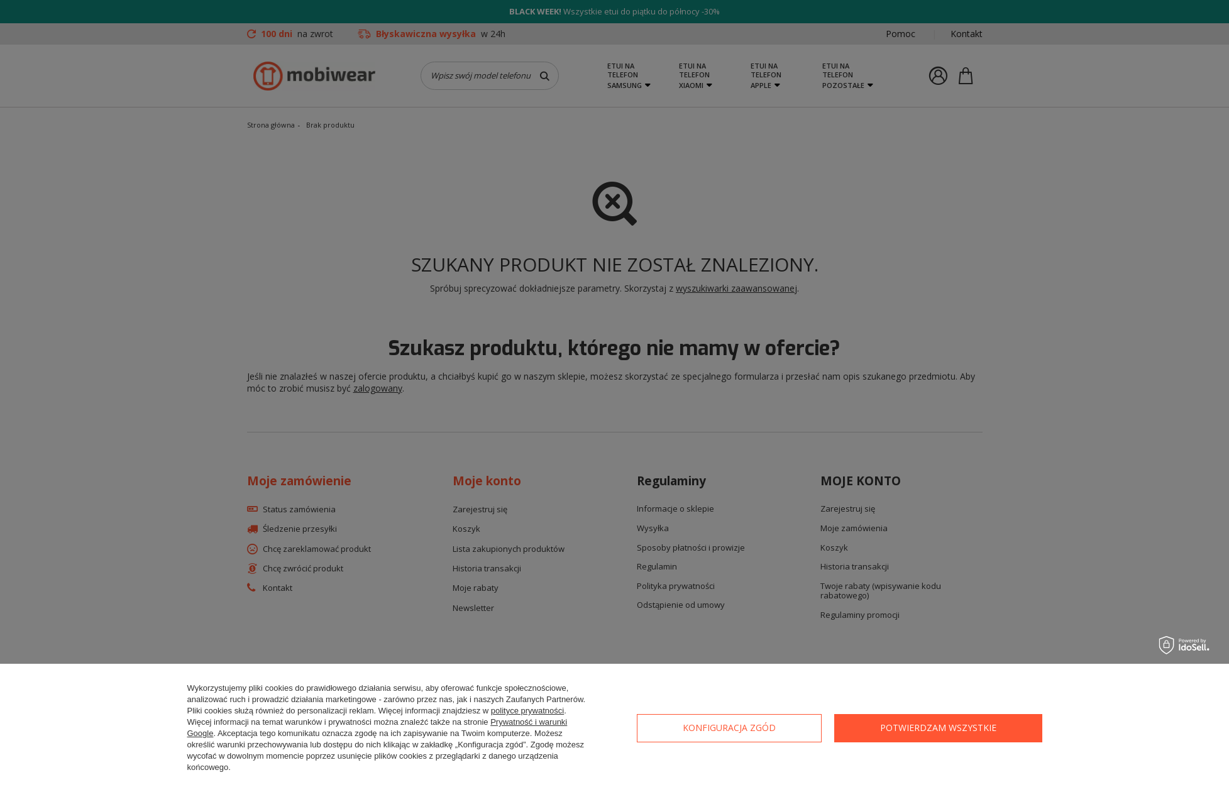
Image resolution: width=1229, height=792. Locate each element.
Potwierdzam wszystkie (938, 728)
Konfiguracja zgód (729, 728)
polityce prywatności (527, 710)
